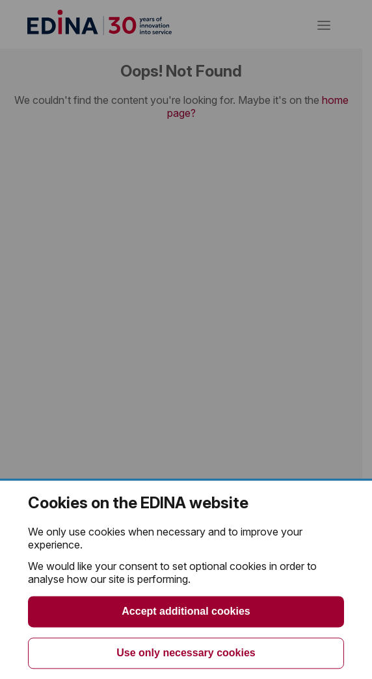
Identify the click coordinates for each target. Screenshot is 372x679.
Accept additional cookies (186, 611)
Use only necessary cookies (185, 652)
